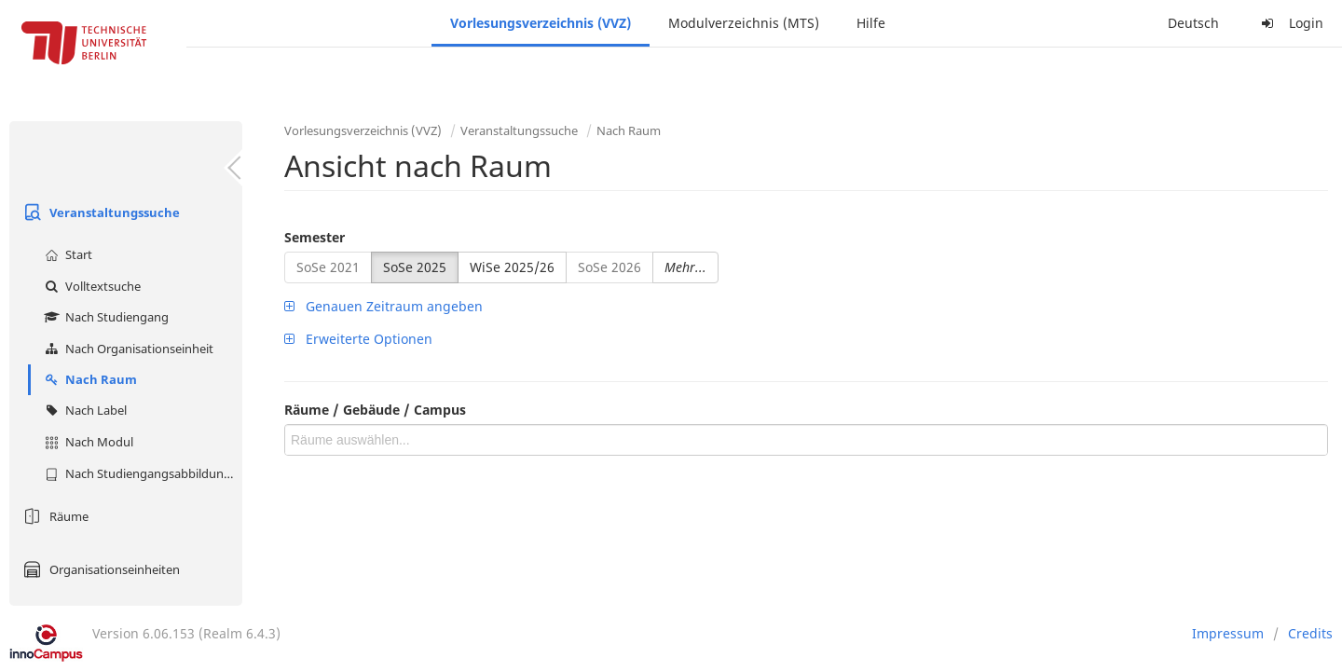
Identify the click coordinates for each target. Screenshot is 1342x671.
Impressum (1228, 633)
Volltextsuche (90, 286)
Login (1289, 23)
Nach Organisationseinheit (126, 348)
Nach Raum (88, 379)
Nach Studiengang (104, 316)
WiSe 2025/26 (512, 267)
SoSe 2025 (414, 267)
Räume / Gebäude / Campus (375, 409)
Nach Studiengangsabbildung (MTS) (141, 473)
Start (66, 254)
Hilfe (870, 23)
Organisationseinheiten (99, 569)
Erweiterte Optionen (358, 339)
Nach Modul (86, 441)
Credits (1310, 633)
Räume (54, 516)
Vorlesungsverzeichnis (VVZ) (540, 23)
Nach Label (83, 410)
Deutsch (1193, 23)
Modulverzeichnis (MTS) (743, 23)
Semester (314, 237)
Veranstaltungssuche (99, 212)
